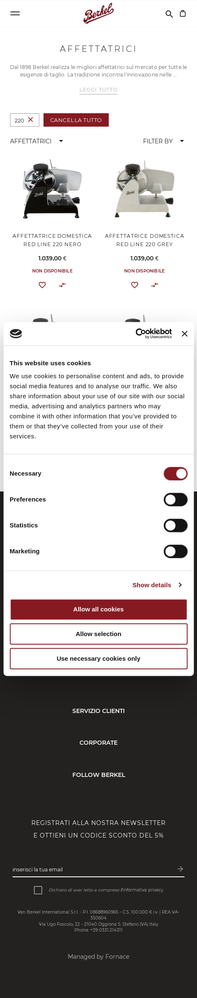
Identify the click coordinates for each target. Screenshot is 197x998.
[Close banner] (184, 333)
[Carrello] (183, 13)
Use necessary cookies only (98, 658)
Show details (152, 584)
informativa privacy (143, 890)
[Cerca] (169, 13)
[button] (38, 141)
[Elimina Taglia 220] (30, 120)
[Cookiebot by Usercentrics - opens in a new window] (135, 333)
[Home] (98, 13)
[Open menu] (15, 13)
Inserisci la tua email (38, 869)
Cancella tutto (76, 120)
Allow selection (98, 634)
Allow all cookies (98, 609)
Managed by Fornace (98, 956)
